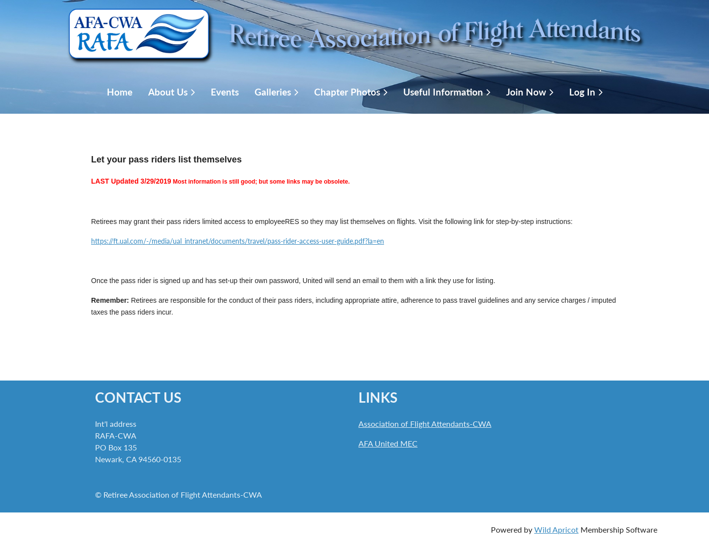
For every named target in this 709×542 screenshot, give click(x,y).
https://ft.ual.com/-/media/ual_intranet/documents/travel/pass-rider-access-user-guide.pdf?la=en (237, 241)
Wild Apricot (556, 529)
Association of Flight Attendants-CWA (424, 423)
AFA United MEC (388, 443)
